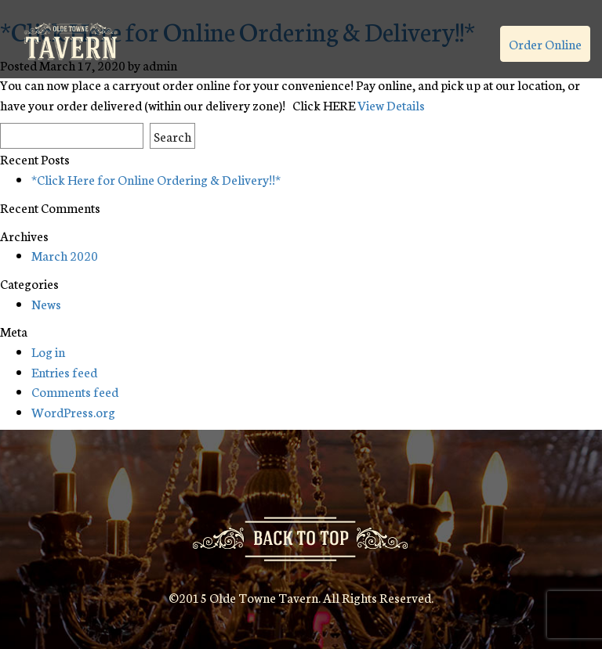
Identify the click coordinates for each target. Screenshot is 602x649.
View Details (391, 105)
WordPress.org (73, 411)
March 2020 (64, 255)
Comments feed (74, 391)
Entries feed (64, 371)
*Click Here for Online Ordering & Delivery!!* (156, 179)
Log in (48, 351)
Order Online (545, 43)
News (46, 303)
